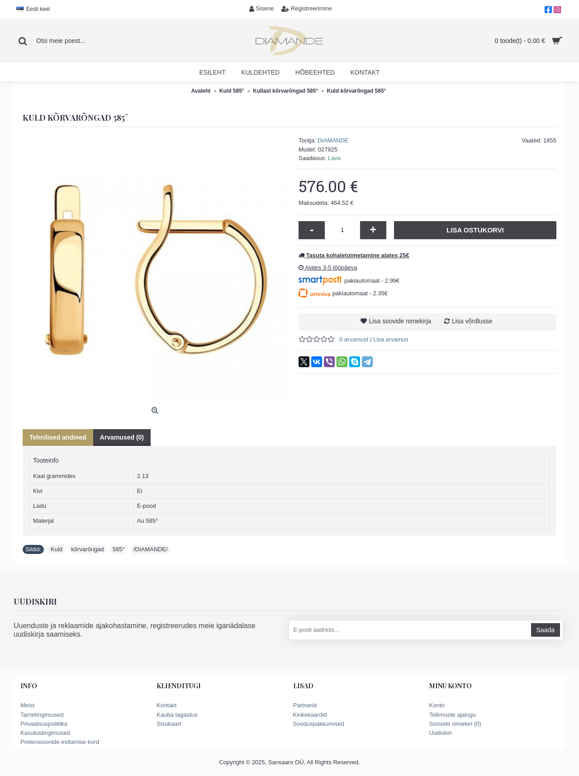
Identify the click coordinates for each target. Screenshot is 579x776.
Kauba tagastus (177, 714)
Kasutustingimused (45, 732)
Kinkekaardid (310, 714)
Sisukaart (169, 723)
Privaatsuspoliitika (43, 723)
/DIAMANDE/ (150, 549)
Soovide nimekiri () (455, 723)
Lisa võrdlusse (472, 321)
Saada (545, 630)
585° (119, 549)
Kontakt (166, 705)
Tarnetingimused (41, 714)
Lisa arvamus (390, 339)
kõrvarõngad (87, 549)
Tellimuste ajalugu (452, 714)
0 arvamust (353, 339)
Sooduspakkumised (318, 723)
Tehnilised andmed (57, 437)
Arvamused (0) (122, 437)
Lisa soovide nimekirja (400, 321)
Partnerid (305, 705)
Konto (437, 705)
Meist (27, 705)
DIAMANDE (333, 140)
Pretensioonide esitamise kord (59, 741)
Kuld (56, 549)
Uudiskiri (440, 732)
